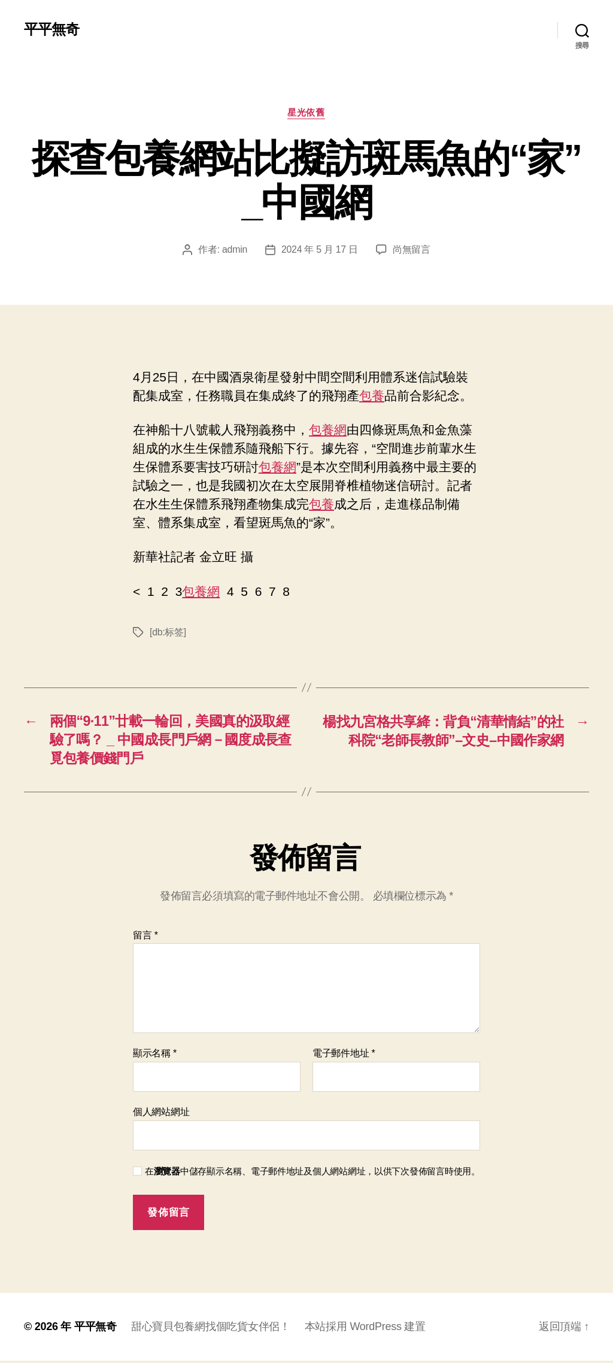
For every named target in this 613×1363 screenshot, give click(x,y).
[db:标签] (168, 632)
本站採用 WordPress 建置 (365, 1329)
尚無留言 (411, 250)
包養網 (328, 430)
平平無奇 (51, 30)
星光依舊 (306, 113)
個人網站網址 (161, 1114)
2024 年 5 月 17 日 (319, 250)
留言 (145, 937)
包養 (371, 396)
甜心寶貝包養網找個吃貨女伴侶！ (210, 1329)
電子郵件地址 (343, 1055)
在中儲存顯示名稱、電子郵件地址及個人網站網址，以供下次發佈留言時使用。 (312, 1173)
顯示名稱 (155, 1055)
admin (234, 250)
